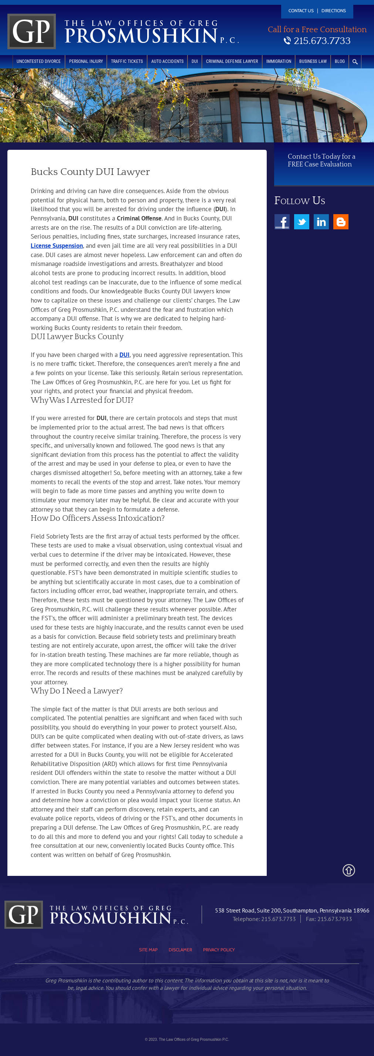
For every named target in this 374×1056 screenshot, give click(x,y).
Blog (340, 61)
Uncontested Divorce (39, 61)
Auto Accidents (167, 61)
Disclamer (180, 949)
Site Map (148, 949)
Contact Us (301, 11)
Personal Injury (86, 61)
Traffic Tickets (127, 61)
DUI (195, 61)
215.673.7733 (322, 41)
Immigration (278, 61)
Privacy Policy (219, 949)
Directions (333, 11)
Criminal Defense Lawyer (232, 61)
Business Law (313, 61)
